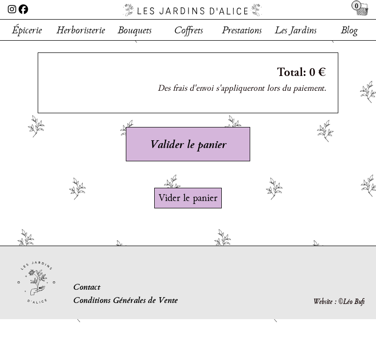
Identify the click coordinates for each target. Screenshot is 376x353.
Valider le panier (188, 144)
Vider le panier (188, 197)
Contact (86, 286)
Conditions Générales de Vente (125, 299)
